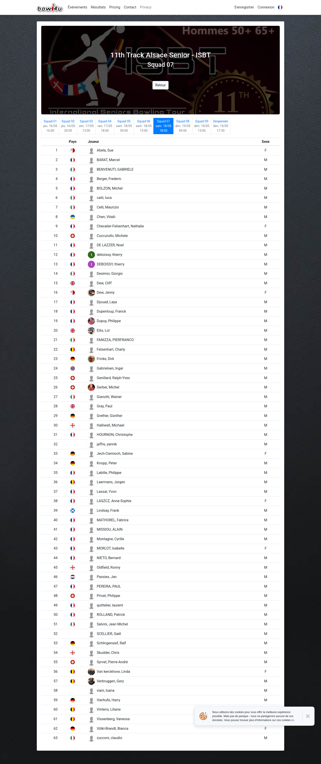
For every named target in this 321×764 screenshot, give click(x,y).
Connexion (266, 7)
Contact (130, 7)
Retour (160, 85)
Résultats (98, 7)
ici (292, 720)
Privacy (145, 7)
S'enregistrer (244, 7)
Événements (77, 7)
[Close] (308, 716)
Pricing (114, 7)
